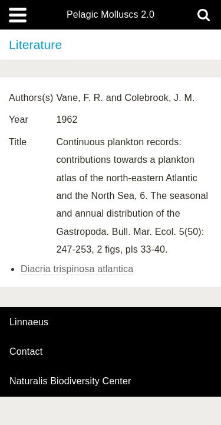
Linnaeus (28, 322)
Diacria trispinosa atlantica (77, 269)
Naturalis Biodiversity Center (70, 381)
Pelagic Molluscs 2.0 (110, 14)
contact (25, 351)
